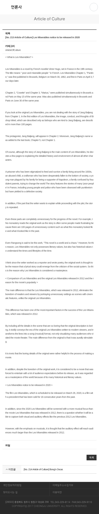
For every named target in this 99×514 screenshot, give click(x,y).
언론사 (16, 7)
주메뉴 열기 (94, 7)
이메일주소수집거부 (63, 485)
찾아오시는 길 (10, 492)
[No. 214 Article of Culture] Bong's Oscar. (43, 469)
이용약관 (57, 492)
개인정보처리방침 (12, 485)
